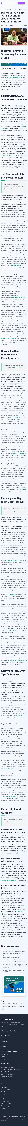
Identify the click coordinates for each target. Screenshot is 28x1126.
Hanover (22, 1003)
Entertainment (22, 1006)
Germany (15, 1003)
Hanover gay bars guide (13, 77)
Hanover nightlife (15, 234)
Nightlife (14, 1006)
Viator (23, 186)
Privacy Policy (5, 1101)
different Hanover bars (13, 796)
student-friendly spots (16, 417)
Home (2, 9)
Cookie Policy (5, 1106)
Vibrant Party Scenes (7, 1074)
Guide (9, 1003)
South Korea (4, 1054)
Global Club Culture (6, 1072)
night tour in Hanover (18, 453)
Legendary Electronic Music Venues (11, 1069)
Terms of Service (6, 1103)
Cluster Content (6, 1006)
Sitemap (3, 1108)
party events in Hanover (18, 297)
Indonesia (4, 1039)
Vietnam (3, 1044)
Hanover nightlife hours (12, 630)
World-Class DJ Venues (8, 1067)
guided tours (17, 367)
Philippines (4, 1059)
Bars (3, 1009)
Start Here (4, 1092)
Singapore (4, 1041)
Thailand (3, 1046)
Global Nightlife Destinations (9, 1079)
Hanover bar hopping (7, 155)
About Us (4, 1087)
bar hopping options (11, 594)
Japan (3, 1056)
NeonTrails (7, 3)
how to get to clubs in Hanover (14, 560)
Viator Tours (17, 822)
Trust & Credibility (6, 1089)
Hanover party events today (17, 660)
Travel (3, 1003)
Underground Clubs (6, 1076)
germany (8, 9)
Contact (3, 1094)
